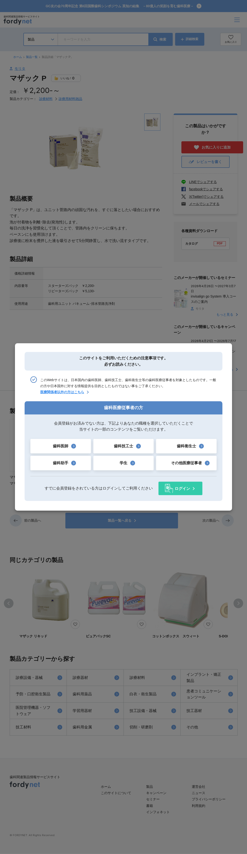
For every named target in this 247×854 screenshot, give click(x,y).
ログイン (182, 488)
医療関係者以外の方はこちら (62, 392)
